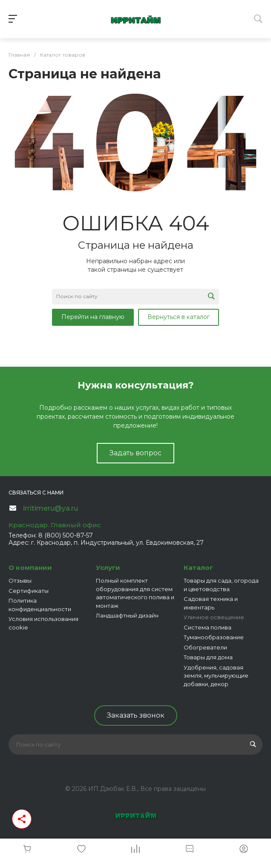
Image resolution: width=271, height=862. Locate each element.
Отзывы (20, 580)
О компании (30, 567)
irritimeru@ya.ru (50, 508)
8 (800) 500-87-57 (65, 535)
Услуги (108, 567)
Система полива (207, 627)
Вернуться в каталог (178, 317)
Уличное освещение (214, 617)
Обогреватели (205, 647)
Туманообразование (214, 637)
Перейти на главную (92, 317)
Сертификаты (29, 590)
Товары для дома (208, 657)
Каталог (198, 567)
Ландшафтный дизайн (127, 615)
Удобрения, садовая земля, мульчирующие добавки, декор (216, 675)
